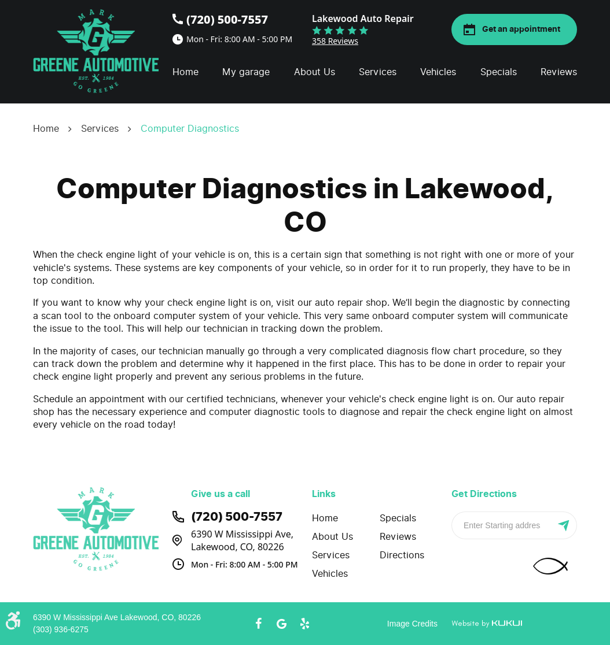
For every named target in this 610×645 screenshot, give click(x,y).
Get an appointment (521, 29)
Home (185, 72)
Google (281, 623)
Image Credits (412, 623)
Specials (498, 72)
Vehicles (438, 72)
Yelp (305, 623)
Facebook (258, 623)
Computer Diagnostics (190, 128)
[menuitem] (185, 72)
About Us (314, 72)
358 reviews (335, 40)
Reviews (559, 72)
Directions (402, 555)
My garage (246, 72)
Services (377, 72)
